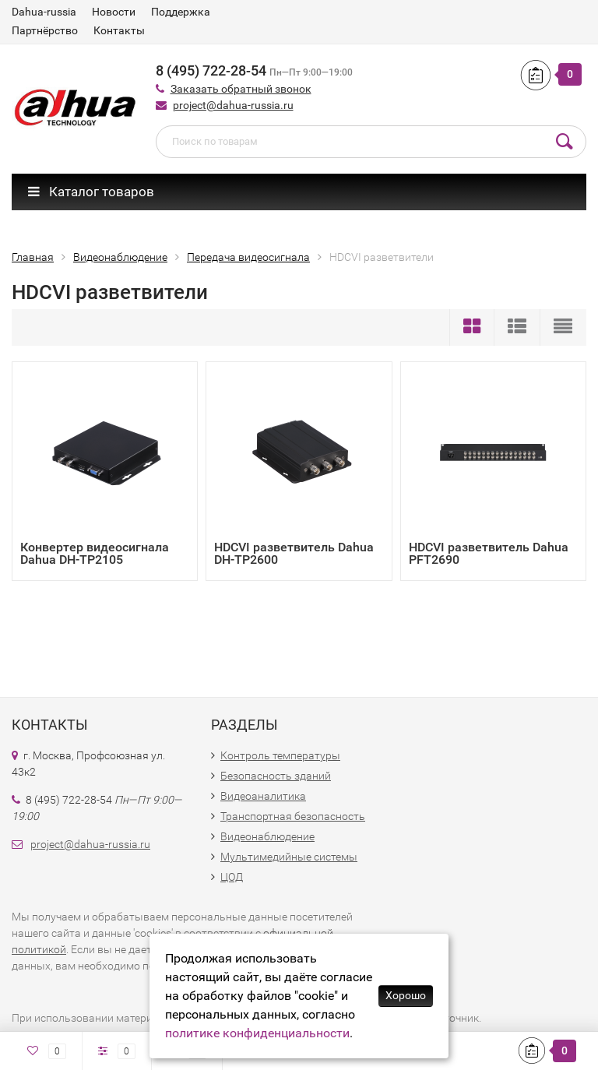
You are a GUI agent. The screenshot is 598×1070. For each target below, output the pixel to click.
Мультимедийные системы (288, 856)
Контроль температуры (280, 755)
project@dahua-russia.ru (233, 105)
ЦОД (231, 877)
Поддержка (180, 11)
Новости (113, 11)
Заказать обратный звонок (241, 89)
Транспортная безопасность (292, 816)
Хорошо (405, 995)
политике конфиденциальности (257, 1033)
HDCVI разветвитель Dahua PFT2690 (488, 553)
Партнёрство (45, 30)
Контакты (119, 30)
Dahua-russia (44, 11)
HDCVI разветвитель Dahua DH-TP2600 (294, 553)
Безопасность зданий (275, 775)
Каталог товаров (91, 191)
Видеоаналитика (263, 796)
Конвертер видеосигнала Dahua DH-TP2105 (94, 553)
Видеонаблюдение (267, 836)
